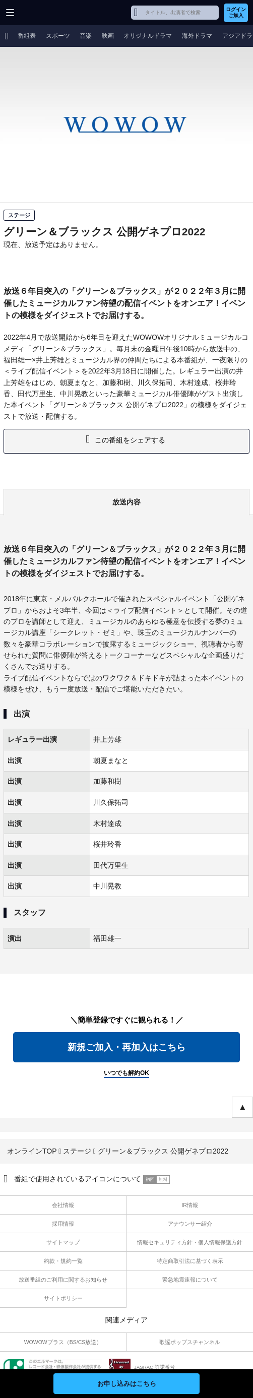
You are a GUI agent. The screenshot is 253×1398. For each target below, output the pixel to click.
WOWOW (46, 12)
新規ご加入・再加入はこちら (126, 1047)
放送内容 (126, 502)
